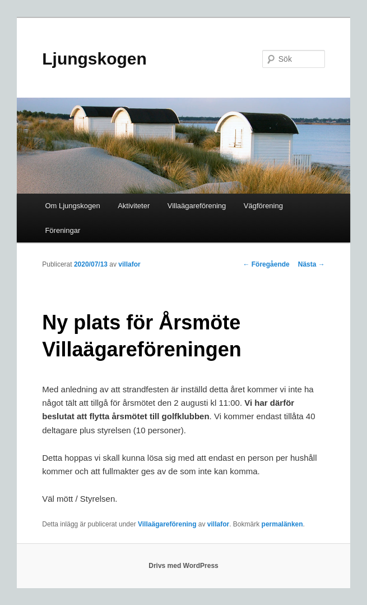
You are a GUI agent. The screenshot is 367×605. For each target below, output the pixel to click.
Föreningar (62, 230)
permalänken (282, 524)
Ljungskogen (94, 58)
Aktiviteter (134, 205)
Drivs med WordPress (183, 566)
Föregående (266, 264)
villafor (129, 264)
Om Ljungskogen (72, 205)
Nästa (311, 264)
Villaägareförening (197, 205)
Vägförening (263, 205)
